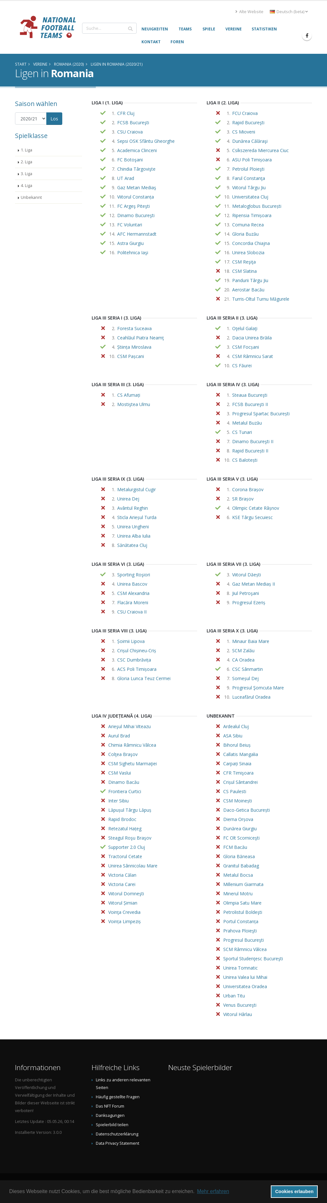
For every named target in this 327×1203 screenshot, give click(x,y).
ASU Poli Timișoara (252, 160)
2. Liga (26, 162)
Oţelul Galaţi (244, 328)
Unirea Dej (128, 499)
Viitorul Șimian (122, 903)
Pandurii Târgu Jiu (250, 280)
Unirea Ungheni (133, 527)
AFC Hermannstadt (136, 234)
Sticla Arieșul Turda (136, 517)
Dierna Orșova (238, 819)
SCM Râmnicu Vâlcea (245, 949)
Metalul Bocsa (238, 875)
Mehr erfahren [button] (213, 1191)
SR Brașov (243, 499)
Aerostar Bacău (248, 290)
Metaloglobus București (256, 206)
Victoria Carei (121, 884)
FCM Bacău (235, 847)
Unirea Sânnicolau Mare (132, 866)
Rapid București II (250, 451)
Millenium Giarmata (243, 884)
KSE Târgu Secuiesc (252, 517)
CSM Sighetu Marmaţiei (132, 763)
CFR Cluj (125, 113)
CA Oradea (243, 660)
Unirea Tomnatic (240, 968)
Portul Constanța (240, 921)
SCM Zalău (243, 650)
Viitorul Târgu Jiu (249, 187)
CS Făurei (242, 365)
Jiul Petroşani (245, 593)
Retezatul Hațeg (124, 828)
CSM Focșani (245, 347)
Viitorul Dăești (246, 575)
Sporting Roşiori (133, 575)
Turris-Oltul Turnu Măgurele (260, 299)
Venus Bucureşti (239, 1005)
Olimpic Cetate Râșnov (255, 508)
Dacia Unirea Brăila (252, 338)
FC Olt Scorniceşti (241, 838)
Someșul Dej (245, 678)
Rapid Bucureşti (248, 122)
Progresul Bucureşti (243, 940)
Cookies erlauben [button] (294, 1191)
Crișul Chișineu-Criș (136, 650)
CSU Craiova (130, 132)
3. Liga (26, 173)
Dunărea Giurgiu (240, 828)
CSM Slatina (244, 271)
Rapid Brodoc (122, 819)
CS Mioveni (243, 132)
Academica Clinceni (137, 150)
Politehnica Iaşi (132, 252)
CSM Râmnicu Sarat (252, 356)
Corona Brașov (247, 489)
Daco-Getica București (246, 810)
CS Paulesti (234, 791)
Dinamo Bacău (123, 782)
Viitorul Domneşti (126, 893)
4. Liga (26, 185)
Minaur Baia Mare (250, 641)
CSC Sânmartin (247, 669)
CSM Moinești (237, 801)
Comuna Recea (248, 225)
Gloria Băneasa (239, 856)
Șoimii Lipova (131, 641)
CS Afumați (128, 395)
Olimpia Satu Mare (242, 903)
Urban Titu (234, 996)
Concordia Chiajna (251, 243)
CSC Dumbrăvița (134, 660)
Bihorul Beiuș (237, 745)
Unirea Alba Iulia (133, 536)
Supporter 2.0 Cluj (126, 847)
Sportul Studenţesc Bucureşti (253, 958)
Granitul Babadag (241, 866)
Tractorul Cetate (125, 856)
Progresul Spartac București (261, 413)
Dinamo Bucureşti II (252, 441)
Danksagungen (110, 1115)
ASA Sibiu (232, 736)
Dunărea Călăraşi (250, 141)
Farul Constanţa (248, 178)
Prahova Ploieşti (240, 931)
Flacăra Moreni (132, 602)
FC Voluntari (129, 225)
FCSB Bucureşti (133, 122)
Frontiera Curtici (124, 791)
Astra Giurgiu (130, 243)
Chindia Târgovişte (136, 169)
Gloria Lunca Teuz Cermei (144, 678)
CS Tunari (242, 432)
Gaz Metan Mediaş (136, 187)
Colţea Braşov (123, 754)
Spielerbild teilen (112, 1124)
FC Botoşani (130, 160)
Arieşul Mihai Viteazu (129, 726)
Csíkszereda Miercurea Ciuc (260, 150)
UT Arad (125, 178)
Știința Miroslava (134, 347)
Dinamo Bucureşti (136, 215)
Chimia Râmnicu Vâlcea (132, 745)
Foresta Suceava (134, 328)
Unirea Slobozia (248, 252)
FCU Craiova (245, 113)
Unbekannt (31, 197)
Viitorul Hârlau (237, 1014)
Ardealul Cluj (236, 726)
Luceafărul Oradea (251, 697)
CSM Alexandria (133, 593)
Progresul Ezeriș (248, 602)
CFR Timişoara (238, 773)
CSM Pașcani (130, 356)
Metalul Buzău (247, 423)
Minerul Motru (238, 893)
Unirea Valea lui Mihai (245, 977)
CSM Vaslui (119, 773)
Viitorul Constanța (135, 197)
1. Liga (26, 150)
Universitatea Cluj (250, 197)
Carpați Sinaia (237, 763)
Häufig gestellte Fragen (118, 1097)
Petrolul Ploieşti (248, 169)
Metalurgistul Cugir (136, 489)
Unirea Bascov (132, 584)
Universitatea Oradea (245, 986)
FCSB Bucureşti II (250, 404)
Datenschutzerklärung (117, 1134)
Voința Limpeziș (124, 921)
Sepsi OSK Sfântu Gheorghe (146, 141)
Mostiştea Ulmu (133, 404)
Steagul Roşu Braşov (129, 838)
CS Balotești (244, 460)
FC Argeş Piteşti (133, 206)
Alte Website (249, 11)
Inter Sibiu (118, 801)
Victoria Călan (122, 875)
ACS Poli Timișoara (136, 669)
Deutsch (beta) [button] (289, 11)
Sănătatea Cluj (132, 545)
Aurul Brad (119, 736)
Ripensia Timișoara (251, 215)
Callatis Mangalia (240, 754)
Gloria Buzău (245, 234)
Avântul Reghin (132, 508)
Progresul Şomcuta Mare (258, 688)
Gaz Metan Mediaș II (253, 584)
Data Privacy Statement (117, 1143)
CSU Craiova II (132, 612)
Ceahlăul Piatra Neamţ (140, 338)
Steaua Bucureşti (249, 395)
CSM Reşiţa (244, 262)
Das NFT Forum (110, 1106)
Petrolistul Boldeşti (242, 912)
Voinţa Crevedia (124, 912)
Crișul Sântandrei (240, 782)
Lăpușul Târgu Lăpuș (129, 810)
